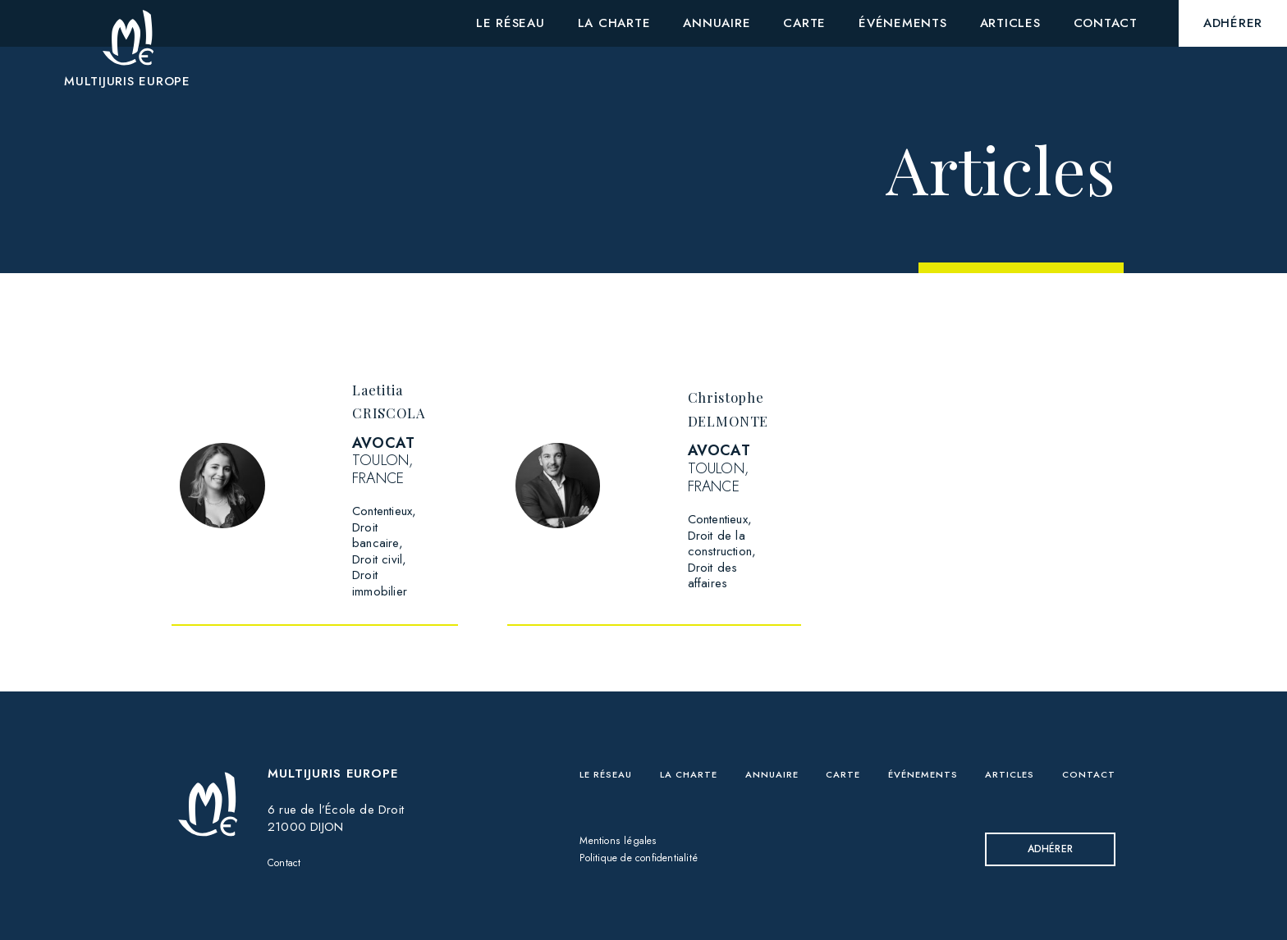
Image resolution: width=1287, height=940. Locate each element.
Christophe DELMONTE (777, 406)
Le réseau (614, 741)
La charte (697, 741)
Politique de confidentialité (649, 828)
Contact (288, 830)
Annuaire (779, 741)
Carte (846, 741)
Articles (1009, 741)
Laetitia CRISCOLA (404, 399)
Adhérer (1045, 818)
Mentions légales (624, 810)
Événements (922, 741)
